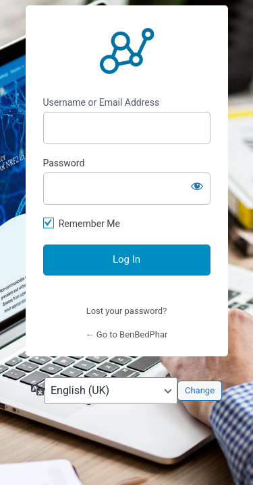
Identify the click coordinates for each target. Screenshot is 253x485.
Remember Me (89, 223)
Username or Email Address (101, 102)
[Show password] (197, 185)
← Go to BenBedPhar (127, 334)
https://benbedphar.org (127, 51)
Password (64, 163)
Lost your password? (126, 311)
